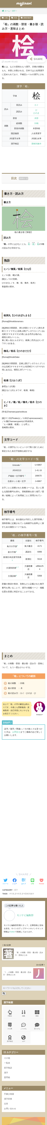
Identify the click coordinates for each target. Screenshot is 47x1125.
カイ (36, 105)
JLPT (23, 967)
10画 (6, 18)
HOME (23, 1115)
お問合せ (16, 732)
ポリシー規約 (23, 1119)
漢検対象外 (27, 18)
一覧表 (7, 992)
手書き (10, 942)
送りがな (37, 954)
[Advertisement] (23, 158)
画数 (23, 942)
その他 (7, 987)
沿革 (6, 1032)
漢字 (6, 1001)
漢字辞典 (8, 1027)
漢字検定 (10, 967)
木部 (15, 18)
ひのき (36, 113)
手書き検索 (9, 1023)
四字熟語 (8, 996)
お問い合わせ (10, 1037)
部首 (37, 942)
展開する (23, 178)
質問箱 (7, 1006)
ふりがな (23, 954)
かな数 (10, 954)
